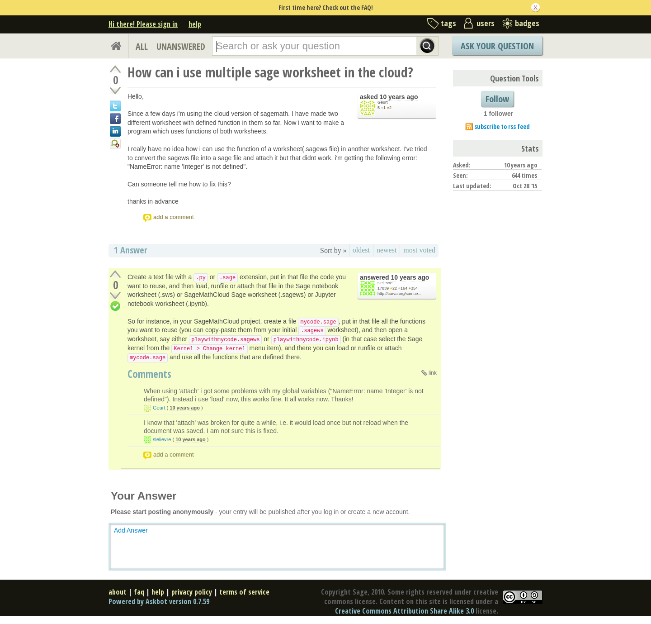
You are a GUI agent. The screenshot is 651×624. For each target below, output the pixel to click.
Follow (497, 99)
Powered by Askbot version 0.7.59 (158, 601)
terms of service (244, 592)
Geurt (382, 102)
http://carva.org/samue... (399, 293)
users (485, 23)
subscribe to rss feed (502, 126)
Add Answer (131, 530)
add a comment (173, 217)
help (195, 24)
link (433, 373)
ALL (142, 46)
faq (139, 592)
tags (448, 23)
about (117, 592)
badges (527, 23)
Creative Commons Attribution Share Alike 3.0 (404, 611)
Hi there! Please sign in (143, 24)
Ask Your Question (497, 46)
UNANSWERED (180, 46)
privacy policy (191, 592)
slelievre (384, 283)
